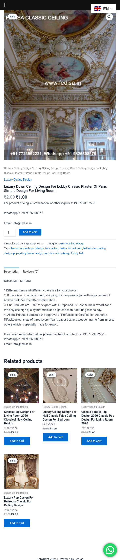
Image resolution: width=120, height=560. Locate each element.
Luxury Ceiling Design (46, 168)
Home (7, 168)
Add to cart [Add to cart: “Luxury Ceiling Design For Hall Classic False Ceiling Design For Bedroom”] (55, 437)
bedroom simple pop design (27, 248)
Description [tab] (11, 271)
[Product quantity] (10, 233)
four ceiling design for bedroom (63, 248)
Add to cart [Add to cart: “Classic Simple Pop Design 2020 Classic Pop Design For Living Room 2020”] (94, 441)
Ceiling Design (22, 168)
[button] (109, 16)
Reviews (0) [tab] (30, 271)
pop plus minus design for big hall (63, 253)
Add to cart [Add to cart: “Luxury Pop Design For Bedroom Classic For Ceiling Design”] (17, 523)
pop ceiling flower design (27, 253)
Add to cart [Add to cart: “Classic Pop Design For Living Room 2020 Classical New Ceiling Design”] (17, 441)
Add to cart (30, 232)
